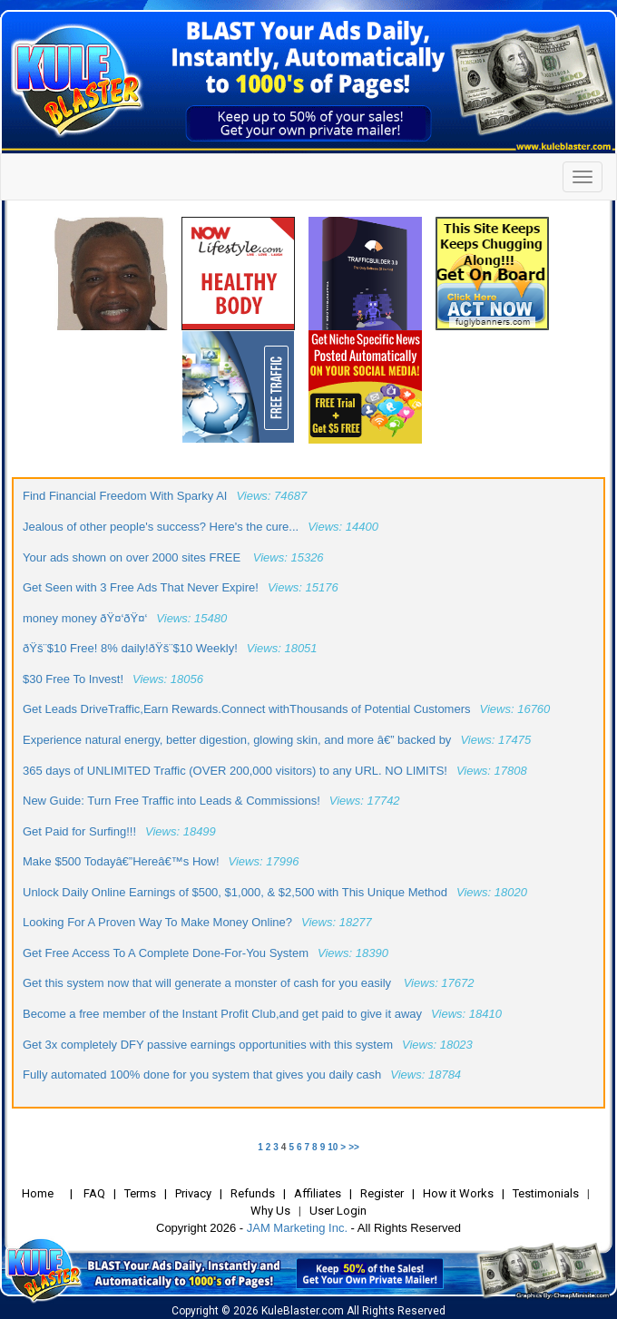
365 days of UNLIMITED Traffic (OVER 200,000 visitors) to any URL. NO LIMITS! (235, 770)
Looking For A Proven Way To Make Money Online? (157, 922)
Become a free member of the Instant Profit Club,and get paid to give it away (222, 1014)
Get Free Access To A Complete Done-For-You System (165, 953)
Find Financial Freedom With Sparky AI (125, 496)
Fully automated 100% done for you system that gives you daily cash (202, 1074)
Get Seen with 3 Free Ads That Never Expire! (141, 587)
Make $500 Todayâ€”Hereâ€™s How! (121, 861)
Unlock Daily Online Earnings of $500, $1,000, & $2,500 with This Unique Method (235, 892)
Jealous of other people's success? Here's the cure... (161, 526)
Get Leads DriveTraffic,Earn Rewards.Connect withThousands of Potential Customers (247, 709)
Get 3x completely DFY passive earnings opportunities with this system (208, 1044)
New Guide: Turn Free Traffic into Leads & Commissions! (171, 800)
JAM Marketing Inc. (297, 1228)
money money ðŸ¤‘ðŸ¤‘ (85, 618)
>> (353, 1147)
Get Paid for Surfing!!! (79, 831)
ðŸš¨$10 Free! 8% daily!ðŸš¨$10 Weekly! (130, 648)
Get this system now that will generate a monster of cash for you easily (209, 983)
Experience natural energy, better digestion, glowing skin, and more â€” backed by (237, 740)
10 (333, 1147)
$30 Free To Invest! (73, 679)
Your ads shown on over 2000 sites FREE (133, 557)
